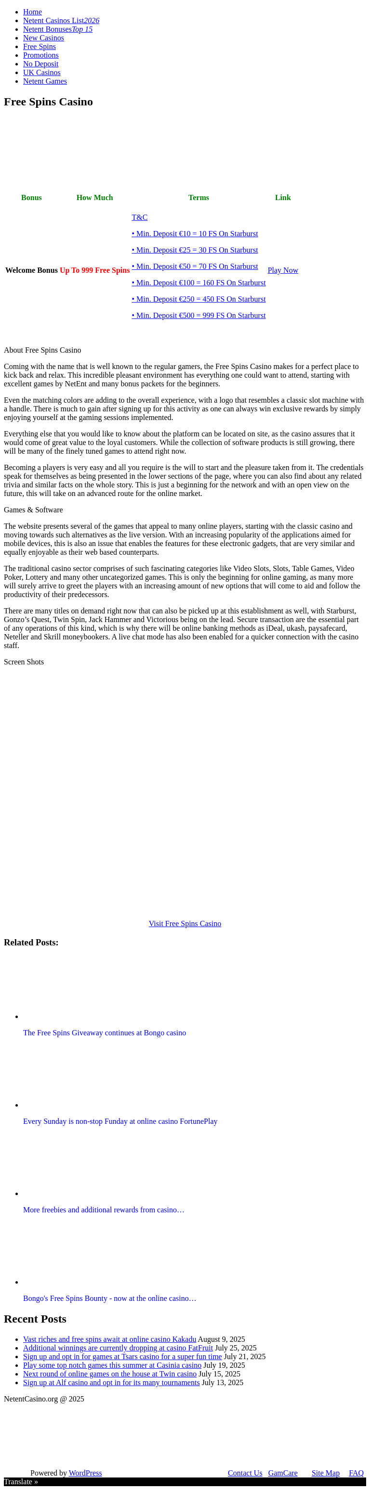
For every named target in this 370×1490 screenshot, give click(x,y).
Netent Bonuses (57, 29)
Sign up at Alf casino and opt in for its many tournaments (111, 1382)
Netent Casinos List (61, 20)
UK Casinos (42, 72)
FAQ (356, 1473)
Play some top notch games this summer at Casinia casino (112, 1365)
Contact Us (245, 1473)
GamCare (283, 1473)
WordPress (85, 1473)
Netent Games (45, 81)
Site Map (326, 1473)
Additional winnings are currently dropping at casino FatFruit (118, 1348)
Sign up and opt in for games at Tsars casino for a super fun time (122, 1356)
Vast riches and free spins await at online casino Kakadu (109, 1339)
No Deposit (40, 64)
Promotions (41, 55)
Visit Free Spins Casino (185, 923)
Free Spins (39, 46)
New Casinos (43, 38)
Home (32, 12)
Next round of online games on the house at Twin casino (110, 1374)
